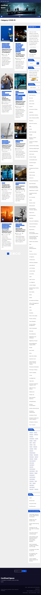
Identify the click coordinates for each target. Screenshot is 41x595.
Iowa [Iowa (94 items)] (34, 444)
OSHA (10, 95)
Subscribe (33, 51)
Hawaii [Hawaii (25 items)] (35, 440)
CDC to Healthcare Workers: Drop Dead (6, 99)
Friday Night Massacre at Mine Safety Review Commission (34, 515)
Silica (21, 98)
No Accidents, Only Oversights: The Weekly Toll (33, 554)
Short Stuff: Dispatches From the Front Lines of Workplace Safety (20, 231)
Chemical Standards (33, 151)
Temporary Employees (34, 366)
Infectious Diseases (5, 95)
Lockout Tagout (32, 285)
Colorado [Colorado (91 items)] (31, 436)
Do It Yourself (32, 197)
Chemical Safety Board (34, 148)
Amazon (3, 140)
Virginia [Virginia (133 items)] (34, 483)
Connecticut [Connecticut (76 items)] (32, 438)
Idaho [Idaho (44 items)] (31, 442)
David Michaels (32, 183)
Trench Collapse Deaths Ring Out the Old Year (33, 559)
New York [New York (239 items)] (31, 467)
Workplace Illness (33, 415)
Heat (3, 47)
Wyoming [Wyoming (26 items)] (36, 489)
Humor (30, 251)
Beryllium (31, 120)
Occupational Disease (33, 300)
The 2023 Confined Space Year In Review (20, 55)
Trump (30, 375)
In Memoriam (32, 259)
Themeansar (3, 590)
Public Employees (7, 47)
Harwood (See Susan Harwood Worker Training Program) (33, 237)
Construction (32, 172)
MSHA (30, 294)
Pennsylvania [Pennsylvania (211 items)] (32, 475)
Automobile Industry (33, 115)
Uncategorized (32, 378)
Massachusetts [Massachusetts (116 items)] (32, 452)
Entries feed (31, 500)
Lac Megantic (32, 282)
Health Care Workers (33, 241)
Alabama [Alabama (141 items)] (31, 432)
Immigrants (31, 256)
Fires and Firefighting (5, 225)
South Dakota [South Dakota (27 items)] (32, 479)
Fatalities (31, 218)
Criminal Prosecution (33, 180)
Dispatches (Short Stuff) (6, 46)
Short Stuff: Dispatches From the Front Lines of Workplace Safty (7, 232)
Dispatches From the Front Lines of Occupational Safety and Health (20, 104)
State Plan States (33, 356)
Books (30, 129)
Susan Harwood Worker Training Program (32, 363)
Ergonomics (31, 212)
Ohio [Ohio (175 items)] (36, 471)
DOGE (30, 200)
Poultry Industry (32, 318)
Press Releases (32, 321)
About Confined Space (32, 592)
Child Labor (4, 43)
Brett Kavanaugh (32, 131)
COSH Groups (32, 175)
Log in (30, 497)
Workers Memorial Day (34, 408)
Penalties (31, 312)
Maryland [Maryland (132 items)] (31, 450)
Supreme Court (32, 358)
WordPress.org (32, 506)
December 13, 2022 (20, 148)
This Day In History (33, 369)
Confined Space (32, 162)
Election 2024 (32, 202)
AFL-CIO (31, 98)
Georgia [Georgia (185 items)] (31, 440)
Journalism (20, 46)
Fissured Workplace (33, 223)
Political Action (25, 592)
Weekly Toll (31, 394)
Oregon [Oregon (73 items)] (36, 473)
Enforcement (32, 205)
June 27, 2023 (19, 106)
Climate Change (32, 156)
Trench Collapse (32, 372)
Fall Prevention (32, 215)
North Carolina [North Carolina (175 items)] (32, 469)
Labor (30, 276)
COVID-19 (8, 43)
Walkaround (31, 391)
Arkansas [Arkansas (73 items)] (31, 434)
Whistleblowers (32, 401)
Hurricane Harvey (33, 254)
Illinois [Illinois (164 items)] (34, 442)
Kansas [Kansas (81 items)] (31, 446)
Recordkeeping (32, 333)
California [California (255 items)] (36, 434)
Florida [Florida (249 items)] (36, 438)
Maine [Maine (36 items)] (35, 448)
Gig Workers (18, 225)
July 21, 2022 (5, 234)
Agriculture (31, 100)
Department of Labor (33, 190)
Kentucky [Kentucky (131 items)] (35, 446)
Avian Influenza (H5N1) (34, 117)
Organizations (37, 589)
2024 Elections (32, 95)
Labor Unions (32, 279)
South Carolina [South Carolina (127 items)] (32, 477)
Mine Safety (31, 291)
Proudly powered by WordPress (6, 589)
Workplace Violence (19, 99)
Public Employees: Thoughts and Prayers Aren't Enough (33, 545)
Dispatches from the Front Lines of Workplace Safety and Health (6, 147)
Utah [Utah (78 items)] (30, 483)
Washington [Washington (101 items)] (32, 485)
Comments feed (32, 503)
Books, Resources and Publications (34, 587)
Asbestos (31, 112)
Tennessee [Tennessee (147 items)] (31, 481)
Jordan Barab (5, 103)
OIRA (30, 307)
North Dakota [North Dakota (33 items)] (32, 471)
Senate (30, 347)
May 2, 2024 (5, 54)
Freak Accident (32, 226)
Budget (19, 43)
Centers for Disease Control (6, 91)
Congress (31, 165)
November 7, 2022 (6, 189)
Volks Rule (31, 381)
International (32, 265)
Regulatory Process (33, 340)
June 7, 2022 (19, 233)
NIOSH (30, 297)
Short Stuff (18, 98)
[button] (37, 16)
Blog (16, 43)
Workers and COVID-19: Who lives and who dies (6, 187)
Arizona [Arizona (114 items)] (35, 432)
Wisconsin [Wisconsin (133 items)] (31, 489)
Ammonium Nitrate (33, 109)
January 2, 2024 (20, 58)
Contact (38, 592)
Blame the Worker (33, 123)
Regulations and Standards (20, 50)
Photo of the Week (33, 315)
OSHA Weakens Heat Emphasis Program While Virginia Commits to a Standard (33, 539)
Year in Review (18, 51)
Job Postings (32, 268)
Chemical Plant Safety (34, 145)
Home (26, 587)
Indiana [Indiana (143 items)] (31, 444)
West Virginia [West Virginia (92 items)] (32, 487)
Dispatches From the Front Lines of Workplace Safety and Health (7, 52)
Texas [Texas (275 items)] (36, 481)
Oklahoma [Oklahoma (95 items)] (31, 473)
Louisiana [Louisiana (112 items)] (31, 448)
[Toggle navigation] (19, 16)
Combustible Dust (33, 159)
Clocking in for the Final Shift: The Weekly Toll (34, 528)
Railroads (31, 331)
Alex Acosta (31, 103)
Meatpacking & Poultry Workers (19, 95)
